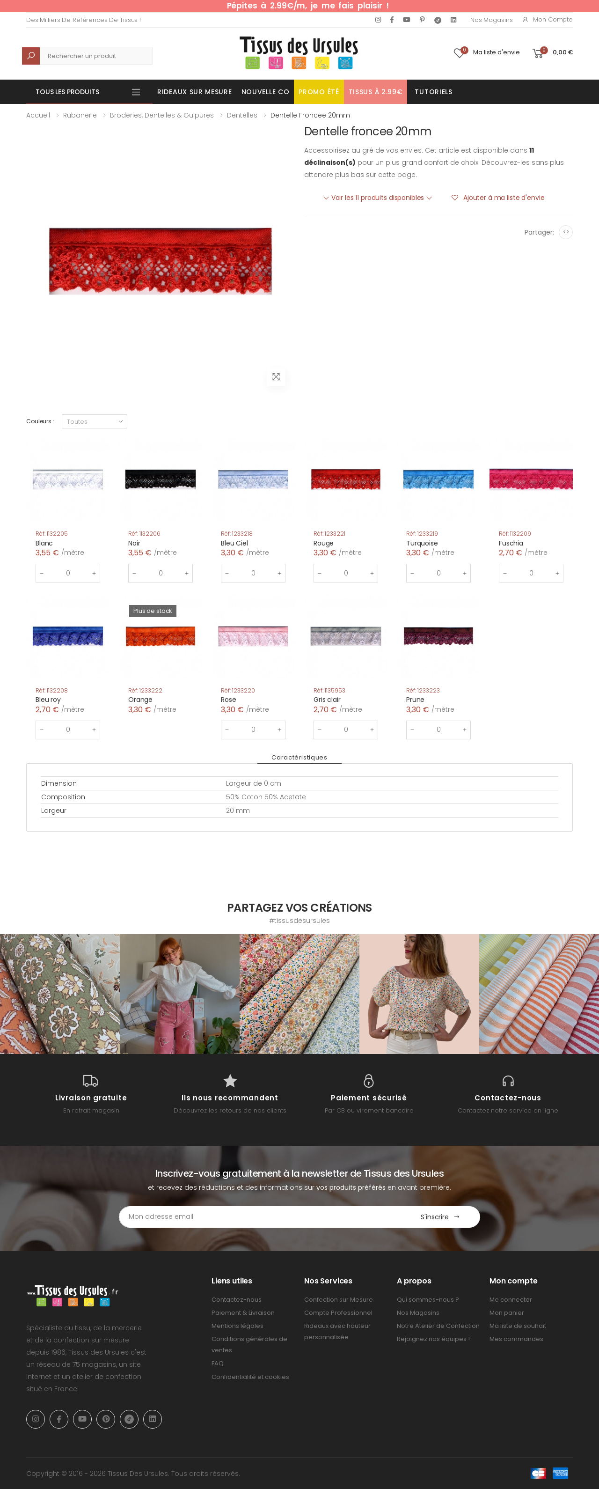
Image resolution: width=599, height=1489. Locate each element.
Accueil (38, 115)
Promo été (319, 91)
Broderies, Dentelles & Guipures (162, 115)
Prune (415, 699)
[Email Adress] (260, 1217)
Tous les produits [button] (67, 91)
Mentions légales (237, 1325)
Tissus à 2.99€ (376, 91)
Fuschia (511, 543)
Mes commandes (516, 1338)
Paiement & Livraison (243, 1312)
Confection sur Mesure (338, 1299)
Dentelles (242, 115)
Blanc (44, 543)
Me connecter (510, 1299)
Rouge (324, 543)
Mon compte (547, 19)
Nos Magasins (491, 19)
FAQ (218, 1363)
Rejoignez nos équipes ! (433, 1338)
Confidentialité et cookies (250, 1376)
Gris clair (327, 699)
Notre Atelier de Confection (438, 1325)
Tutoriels (433, 91)
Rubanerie (80, 115)
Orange (140, 699)
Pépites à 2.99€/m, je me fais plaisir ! (308, 5)
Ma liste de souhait (517, 1325)
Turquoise (422, 543)
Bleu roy (48, 699)
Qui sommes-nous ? (428, 1299)
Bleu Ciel (234, 543)
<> (566, 232)
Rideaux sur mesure (194, 91)
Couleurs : (40, 421)
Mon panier (506, 1312)
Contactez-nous (237, 1299)
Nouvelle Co (265, 91)
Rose (228, 699)
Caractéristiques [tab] (299, 757)
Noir (134, 543)
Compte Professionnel (338, 1312)
